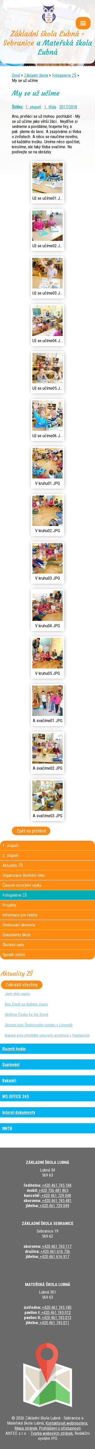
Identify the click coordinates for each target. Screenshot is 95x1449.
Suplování (10, 1064)
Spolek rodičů (14, 954)
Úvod (16, 75)
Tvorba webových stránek (52, 1433)
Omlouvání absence (19, 924)
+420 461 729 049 (54, 1205)
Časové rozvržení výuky (22, 885)
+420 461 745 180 (56, 1307)
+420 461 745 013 (56, 1317)
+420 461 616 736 (54, 1251)
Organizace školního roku (23, 875)
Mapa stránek (25, 1428)
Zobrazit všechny (22, 985)
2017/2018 (68, 106)
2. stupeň (10, 855)
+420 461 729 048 (55, 1195)
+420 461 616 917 (54, 1256)
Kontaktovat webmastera (66, 1423)
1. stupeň (33, 106)
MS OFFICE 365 (15, 1096)
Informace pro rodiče (20, 914)
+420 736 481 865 (53, 1190)
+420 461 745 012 (55, 1312)
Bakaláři (9, 1080)
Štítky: (17, 106)
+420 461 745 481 (56, 1200)
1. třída (50, 106)
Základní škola (36, 75)
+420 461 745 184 (56, 1185)
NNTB (7, 1128)
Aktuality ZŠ (13, 865)
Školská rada (13, 944)
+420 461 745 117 (56, 1246)
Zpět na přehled (31, 831)
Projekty (9, 905)
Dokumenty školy (17, 934)
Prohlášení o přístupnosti (60, 1428)
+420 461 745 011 (54, 1322)
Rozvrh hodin (14, 1048)
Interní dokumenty (18, 1112)
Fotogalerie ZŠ (64, 75)
